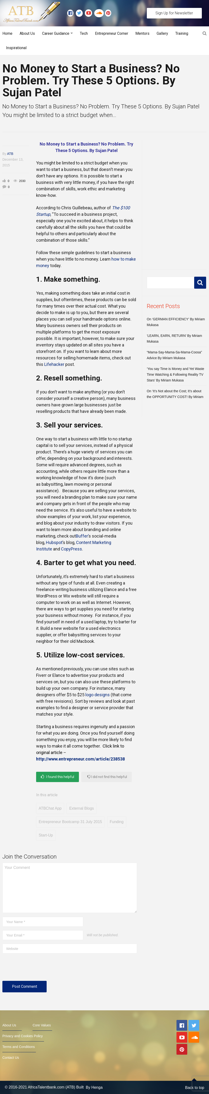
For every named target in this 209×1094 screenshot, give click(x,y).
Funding (117, 822)
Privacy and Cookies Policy (22, 1036)
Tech (84, 33)
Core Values (42, 1025)
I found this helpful (57, 777)
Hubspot (54, 542)
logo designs (97, 694)
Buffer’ (82, 535)
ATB (10, 154)
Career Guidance (55, 33)
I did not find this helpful (107, 777)
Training (181, 33)
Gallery (162, 33)
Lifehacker (54, 364)
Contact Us (10, 1057)
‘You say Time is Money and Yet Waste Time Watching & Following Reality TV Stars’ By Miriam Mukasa (175, 374)
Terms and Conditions (18, 1047)
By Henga (94, 1087)
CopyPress (71, 548)
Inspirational (16, 48)
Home (7, 33)
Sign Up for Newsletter (174, 13)
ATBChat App (50, 808)
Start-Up (46, 835)
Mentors (142, 33)
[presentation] (38, 969)
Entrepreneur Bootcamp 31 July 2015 (70, 822)
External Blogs (81, 808)
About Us (27, 33)
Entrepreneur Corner (111, 33)
